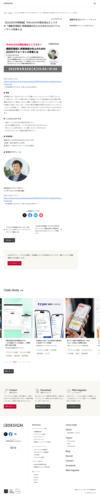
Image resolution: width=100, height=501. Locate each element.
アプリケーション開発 (12, 352)
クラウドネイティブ (86, 350)
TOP (5, 13)
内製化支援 (17, 356)
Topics (10, 13)
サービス (47, 353)
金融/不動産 (25, 356)
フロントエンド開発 (25, 352)
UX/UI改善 (9, 356)
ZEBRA (77, 353)
